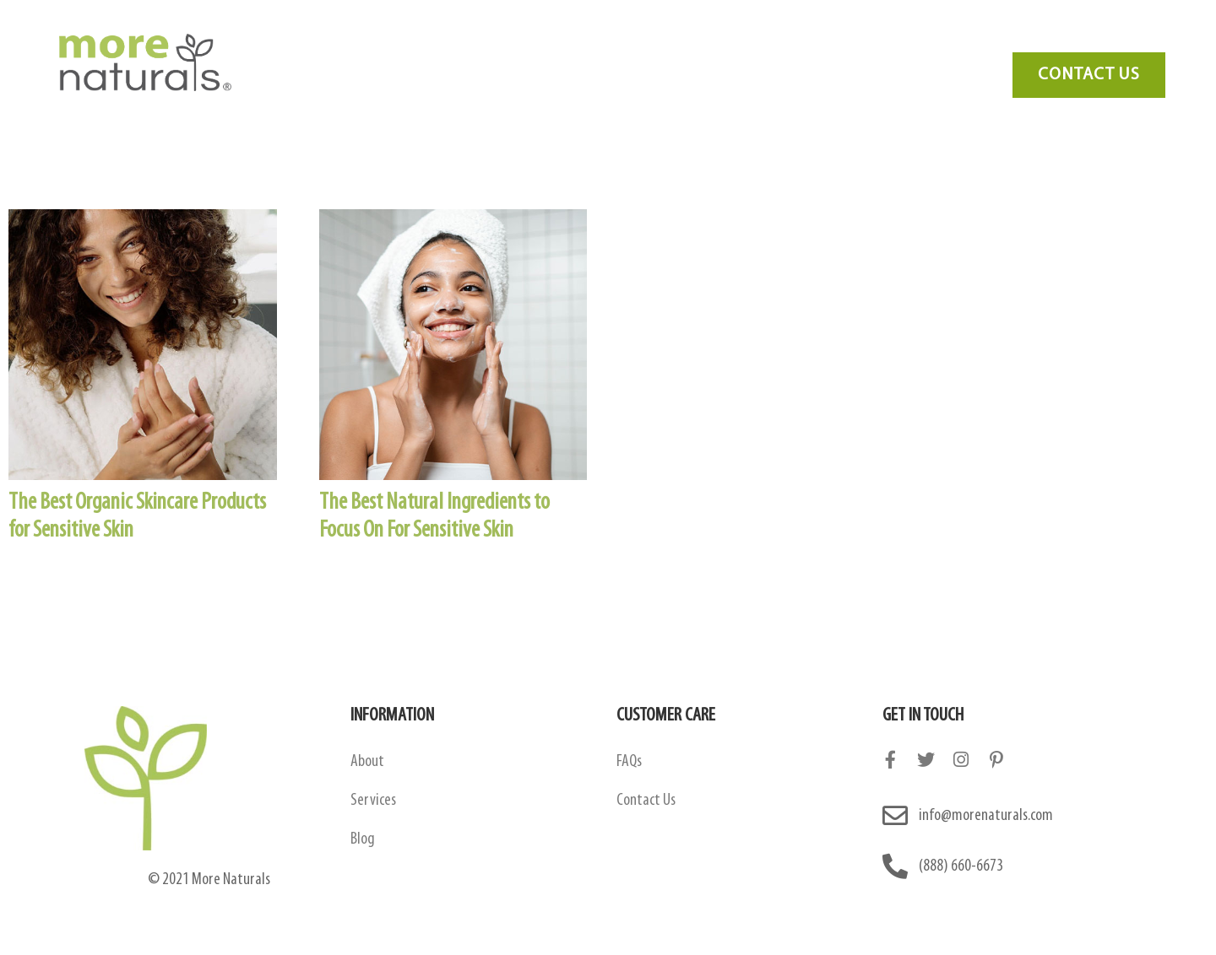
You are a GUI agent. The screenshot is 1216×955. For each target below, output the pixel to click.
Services (733, 39)
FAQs (629, 761)
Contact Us (953, 39)
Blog (870, 39)
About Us (411, 39)
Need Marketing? (1073, 39)
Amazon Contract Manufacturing (573, 39)
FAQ (807, 39)
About (367, 761)
